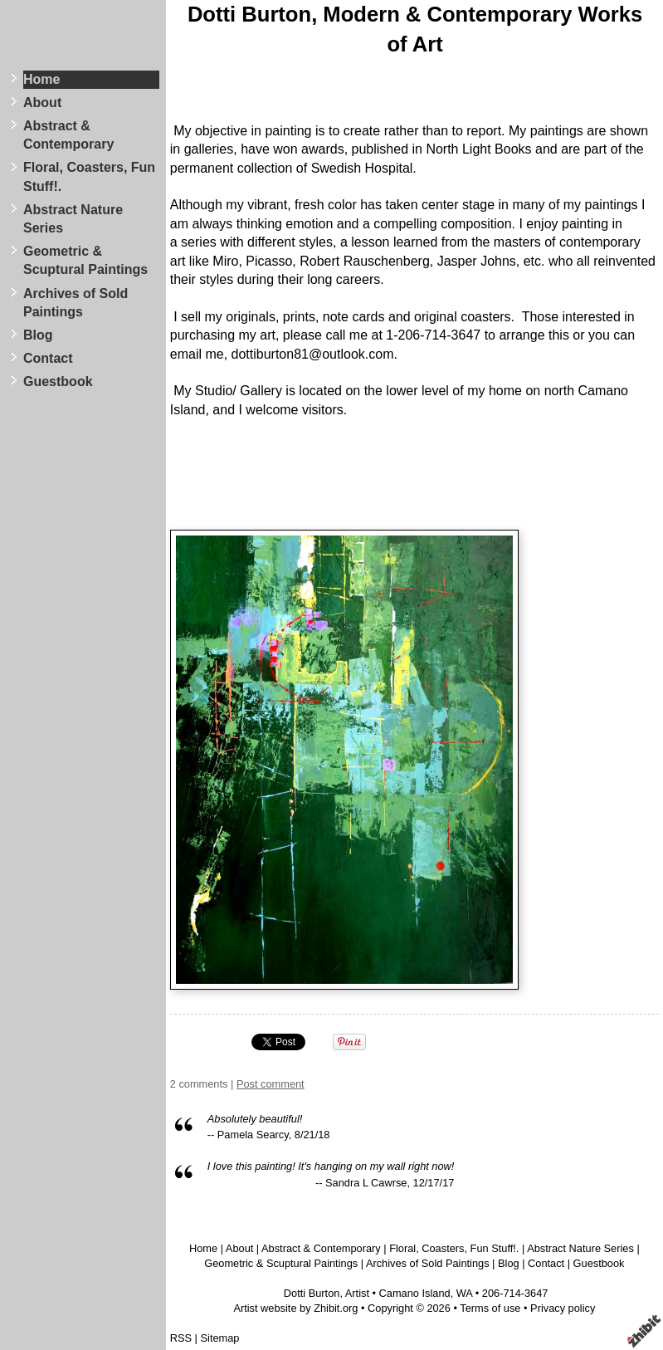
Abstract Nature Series (73, 219)
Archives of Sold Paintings (75, 302)
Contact (48, 358)
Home (41, 79)
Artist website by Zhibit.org (295, 1308)
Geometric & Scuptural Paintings (85, 260)
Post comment (270, 1084)
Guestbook (58, 381)
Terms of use (490, 1308)
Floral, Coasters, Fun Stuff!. (89, 176)
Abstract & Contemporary (68, 135)
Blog (38, 335)
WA (464, 1293)
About (42, 102)
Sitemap (220, 1338)
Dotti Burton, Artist (326, 1293)
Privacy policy (562, 1308)
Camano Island (415, 1293)
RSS (181, 1338)
